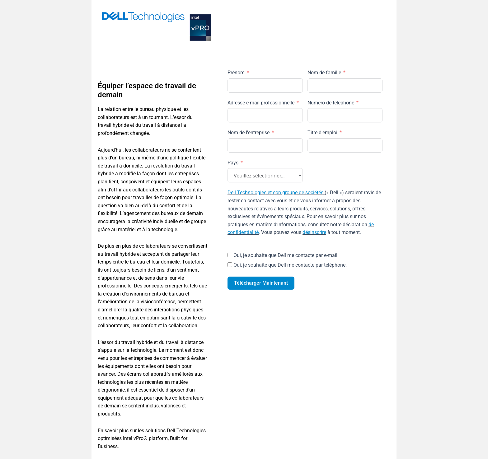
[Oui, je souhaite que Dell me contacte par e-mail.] (230, 255)
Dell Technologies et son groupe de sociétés (275, 192)
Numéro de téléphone (330, 103)
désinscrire (314, 232)
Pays (233, 163)
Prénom (236, 73)
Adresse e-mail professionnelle (261, 103)
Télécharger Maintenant (261, 283)
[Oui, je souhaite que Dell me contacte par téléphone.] (230, 264)
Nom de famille (324, 73)
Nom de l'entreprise (249, 132)
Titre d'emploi (322, 132)
